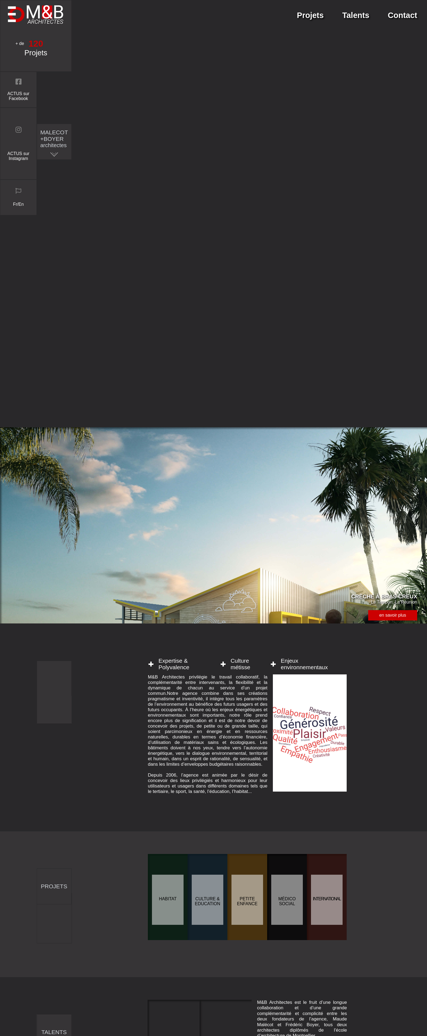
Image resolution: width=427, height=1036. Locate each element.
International (327, 471)
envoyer (195, 901)
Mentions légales (317, 1004)
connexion (311, 1024)
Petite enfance (247, 474)
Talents (355, 15)
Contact (402, 15)
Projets (310, 15)
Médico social (287, 474)
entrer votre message (195, 840)
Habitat (167, 471)
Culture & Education (207, 474)
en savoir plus (392, 188)
